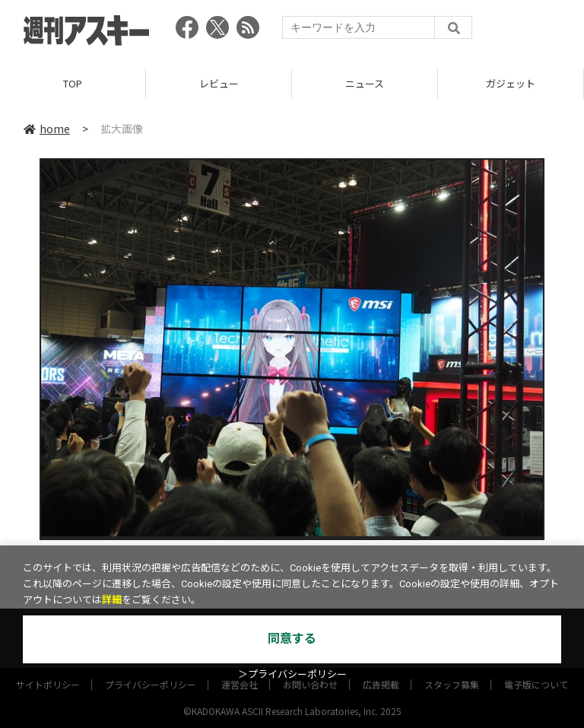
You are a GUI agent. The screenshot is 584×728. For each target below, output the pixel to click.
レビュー (219, 83)
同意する (292, 638)
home (47, 128)
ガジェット (510, 83)
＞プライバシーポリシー (292, 674)
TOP (72, 83)
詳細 (112, 600)
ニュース (364, 83)
